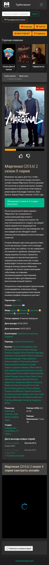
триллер (34, 310)
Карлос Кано (24, 376)
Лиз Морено (27, 397)
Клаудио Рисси (19, 352)
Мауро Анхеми (11, 385)
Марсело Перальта (24, 391)
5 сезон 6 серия (12, 443)
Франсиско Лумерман (15, 382)
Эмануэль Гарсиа (13, 355)
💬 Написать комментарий (18, 548)
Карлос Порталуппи (22, 361)
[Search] (16, 13)
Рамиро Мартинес (13, 397)
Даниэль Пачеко (24, 388)
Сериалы (9, 336)
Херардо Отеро (20, 358)
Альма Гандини (22, 394)
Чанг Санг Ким (36, 394)
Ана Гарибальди (12, 370)
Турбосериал (23, 4)
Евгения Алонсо (27, 370)
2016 (18, 300)
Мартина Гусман (21, 349)
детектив (9, 313)
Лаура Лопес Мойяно (21, 373)
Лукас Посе (36, 376)
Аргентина (17, 305)
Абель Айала (35, 367)
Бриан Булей (37, 373)
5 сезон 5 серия (12, 450)
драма (14, 310)
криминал (21, 313)
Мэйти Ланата (27, 355)
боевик (23, 310)
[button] (14, 455)
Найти (35, 14)
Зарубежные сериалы (28, 333)
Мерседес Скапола (22, 400)
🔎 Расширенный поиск (14, 19)
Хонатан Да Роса (26, 385)
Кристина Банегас (21, 364)
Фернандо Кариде (13, 379)
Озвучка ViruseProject (24, 341)
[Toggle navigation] (41, 4)
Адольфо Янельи (29, 379)
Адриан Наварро (21, 367)
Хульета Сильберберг (22, 346)
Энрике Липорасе (34, 382)
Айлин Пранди (11, 376)
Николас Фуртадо (35, 352)
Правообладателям (25, 561)
